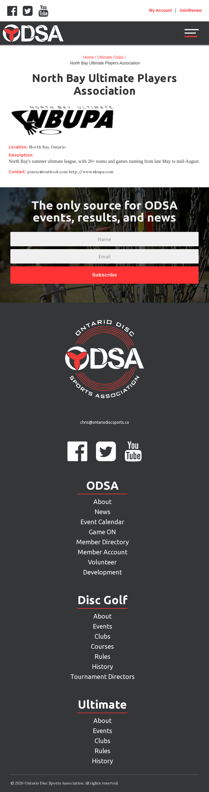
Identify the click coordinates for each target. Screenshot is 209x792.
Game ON (102, 531)
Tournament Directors (102, 676)
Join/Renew (190, 10)
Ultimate (102, 704)
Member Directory (102, 541)
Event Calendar (102, 521)
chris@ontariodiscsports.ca (104, 422)
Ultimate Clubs (110, 57)
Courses (102, 646)
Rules (102, 656)
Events (102, 626)
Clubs (102, 636)
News (102, 511)
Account (160, 10)
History (102, 666)
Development (102, 572)
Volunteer (102, 562)
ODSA (102, 485)
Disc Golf (102, 600)
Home (88, 57)
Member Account (102, 552)
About (102, 501)
